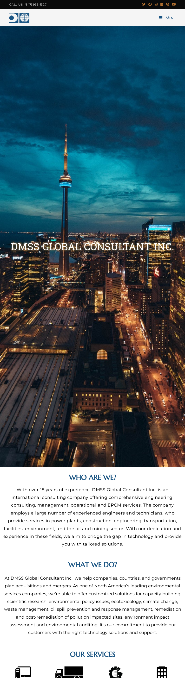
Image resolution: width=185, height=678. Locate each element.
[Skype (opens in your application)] (168, 4)
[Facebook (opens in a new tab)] (150, 4)
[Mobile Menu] (167, 17)
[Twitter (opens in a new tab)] (144, 4)
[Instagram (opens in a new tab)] (156, 4)
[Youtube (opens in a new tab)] (173, 4)
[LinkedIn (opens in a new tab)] (162, 4)
